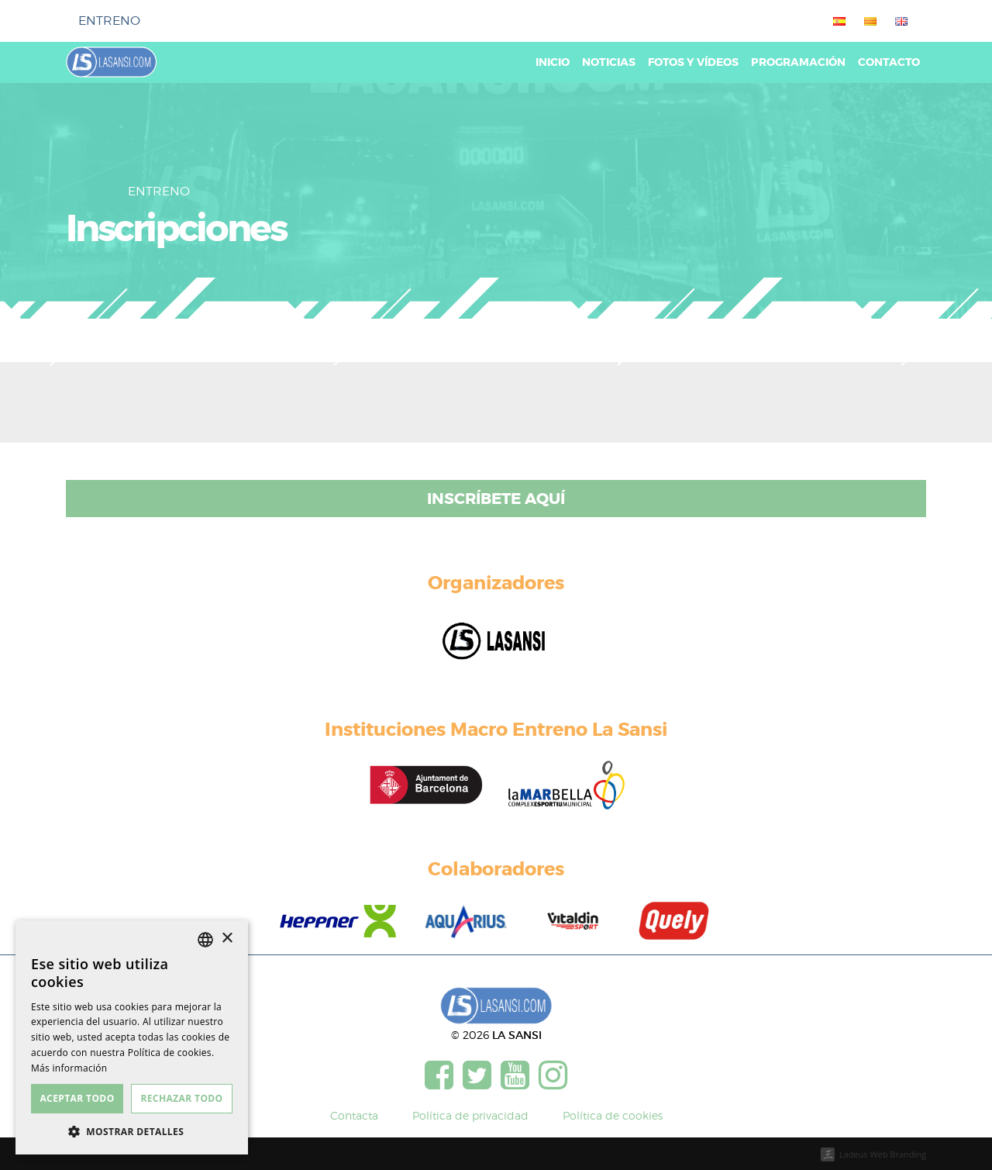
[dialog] (132, 1037)
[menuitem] (836, 21)
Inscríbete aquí (496, 498)
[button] (131, 1131)
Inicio (553, 62)
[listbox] (205, 939)
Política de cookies (613, 1115)
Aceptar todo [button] (77, 1098)
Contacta (354, 1115)
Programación (798, 62)
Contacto (889, 62)
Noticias (609, 62)
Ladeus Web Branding (882, 1154)
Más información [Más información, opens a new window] (69, 1068)
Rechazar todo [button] (181, 1098)
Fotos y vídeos (693, 62)
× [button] (226, 938)
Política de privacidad (470, 1115)
